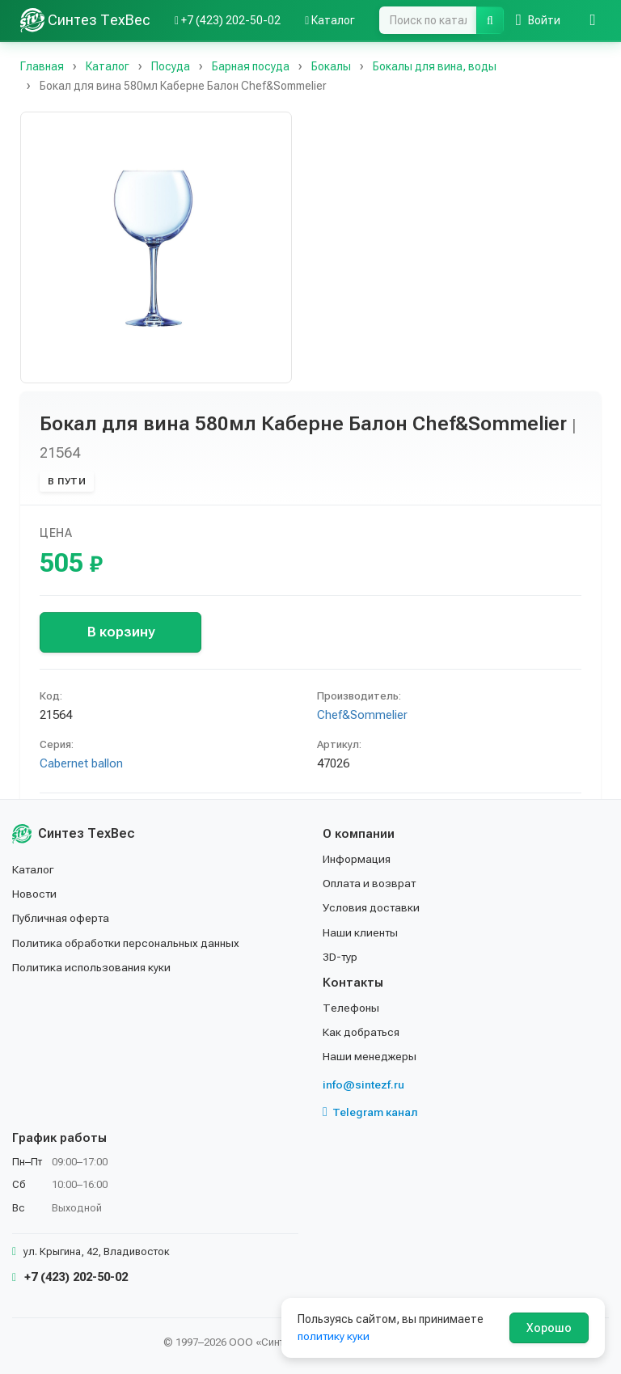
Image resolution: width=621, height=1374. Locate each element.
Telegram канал (370, 1112)
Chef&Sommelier (362, 715)
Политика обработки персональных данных (127, 942)
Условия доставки (372, 907)
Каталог (34, 869)
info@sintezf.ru (363, 1084)
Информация (357, 858)
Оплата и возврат (371, 883)
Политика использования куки (92, 967)
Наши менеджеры (369, 1056)
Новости (35, 893)
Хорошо (549, 1327)
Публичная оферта (62, 917)
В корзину (120, 632)
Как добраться (362, 1031)
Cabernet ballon (81, 763)
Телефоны (351, 1007)
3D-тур (341, 956)
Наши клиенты (361, 932)
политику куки (334, 1336)
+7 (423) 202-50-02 (70, 1277)
